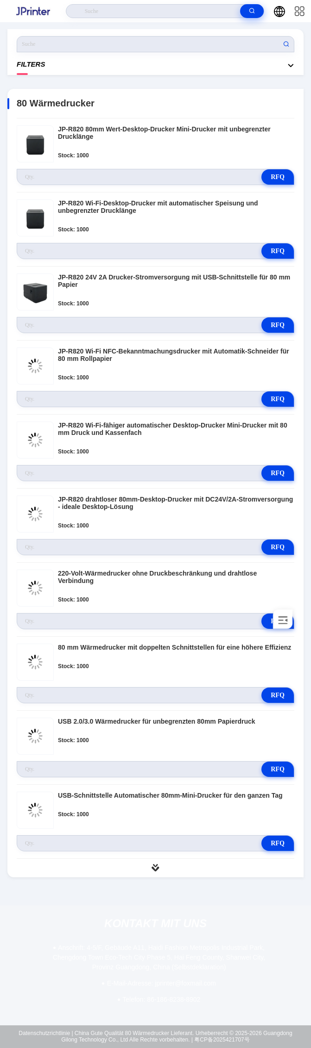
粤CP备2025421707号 (221, 1039)
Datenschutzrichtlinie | (46, 1033)
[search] (252, 11)
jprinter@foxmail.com (161, 983)
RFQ (278, 177)
